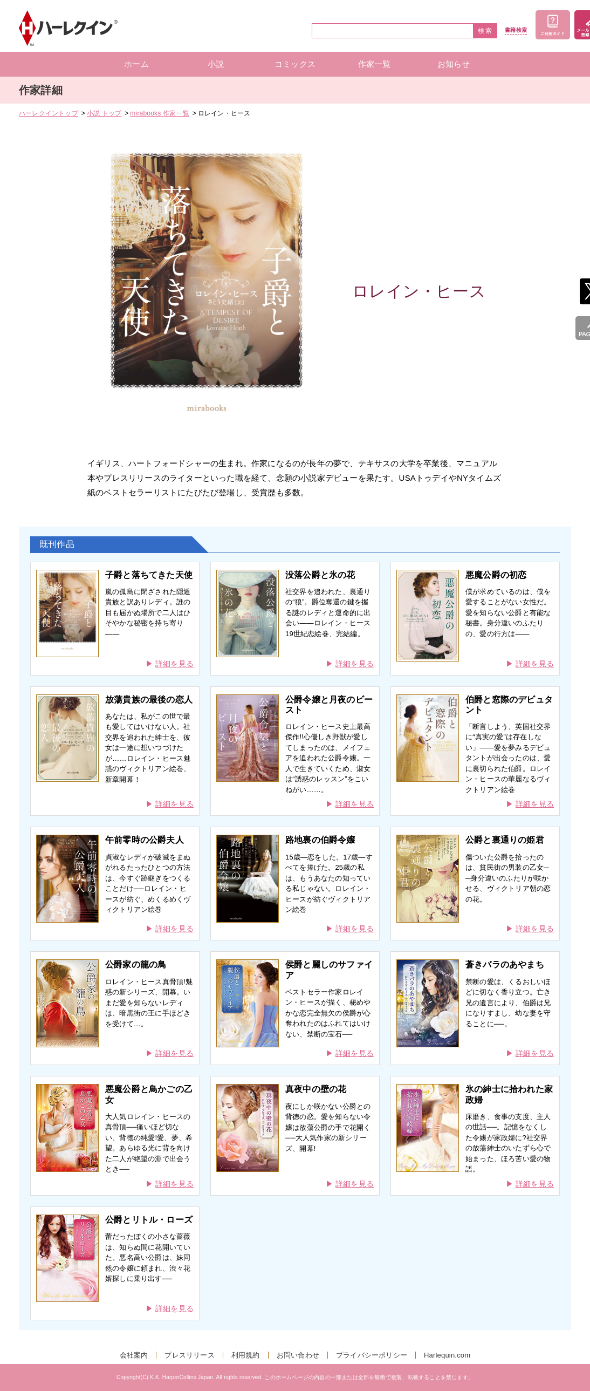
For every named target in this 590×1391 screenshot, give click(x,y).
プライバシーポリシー (371, 1355)
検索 (485, 31)
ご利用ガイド (553, 24)
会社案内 (134, 1355)
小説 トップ (104, 113)
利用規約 (245, 1355)
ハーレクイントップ (48, 113)
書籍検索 (516, 30)
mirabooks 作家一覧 (159, 113)
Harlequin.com (447, 1355)
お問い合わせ (298, 1355)
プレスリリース (189, 1355)
